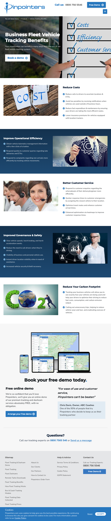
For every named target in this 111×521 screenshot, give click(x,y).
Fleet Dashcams (11, 473)
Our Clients (35, 467)
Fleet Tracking (10, 469)
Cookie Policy (62, 471)
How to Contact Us (38, 475)
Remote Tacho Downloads (15, 478)
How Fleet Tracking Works (15, 486)
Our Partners (36, 471)
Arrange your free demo (21, 413)
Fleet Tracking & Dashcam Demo (15, 463)
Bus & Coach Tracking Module (13, 491)
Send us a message (81, 440)
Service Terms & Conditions (68, 462)
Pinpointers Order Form (40, 479)
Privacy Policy (62, 467)
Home (17, 19)
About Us (35, 462)
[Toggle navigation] (105, 11)
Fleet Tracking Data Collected (12, 498)
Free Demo (96, 4)
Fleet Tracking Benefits (14, 482)
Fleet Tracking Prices (13, 504)
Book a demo (17, 57)
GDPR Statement (64, 475)
